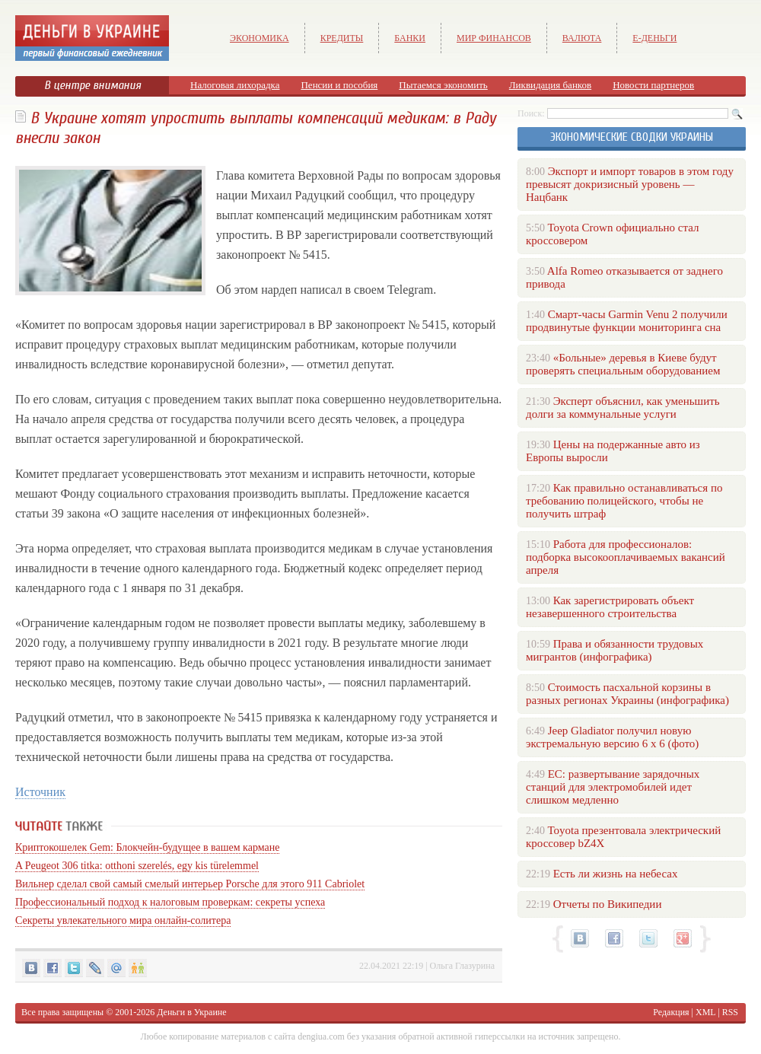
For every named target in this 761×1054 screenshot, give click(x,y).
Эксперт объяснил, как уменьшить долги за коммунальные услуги (623, 407)
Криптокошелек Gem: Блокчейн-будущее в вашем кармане (147, 847)
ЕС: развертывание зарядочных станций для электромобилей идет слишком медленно (612, 787)
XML (705, 1012)
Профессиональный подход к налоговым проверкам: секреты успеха (170, 902)
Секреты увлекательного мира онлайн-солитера (123, 920)
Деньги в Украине (191, 1012)
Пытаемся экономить (443, 85)
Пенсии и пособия (339, 85)
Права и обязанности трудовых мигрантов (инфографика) (614, 650)
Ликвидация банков (550, 85)
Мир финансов (494, 38)
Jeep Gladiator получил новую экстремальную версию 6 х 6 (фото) (612, 737)
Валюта (582, 38)
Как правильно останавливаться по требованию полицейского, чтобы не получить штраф (624, 501)
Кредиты (342, 38)
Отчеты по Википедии (607, 904)
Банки (409, 38)
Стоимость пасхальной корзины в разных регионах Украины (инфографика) (627, 693)
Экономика (259, 38)
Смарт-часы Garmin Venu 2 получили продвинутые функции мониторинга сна (627, 320)
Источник (40, 791)
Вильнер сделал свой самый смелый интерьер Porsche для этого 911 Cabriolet (190, 884)
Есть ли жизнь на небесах (615, 874)
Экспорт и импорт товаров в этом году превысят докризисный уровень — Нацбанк (630, 184)
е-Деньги (654, 38)
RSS (730, 1012)
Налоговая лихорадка (234, 85)
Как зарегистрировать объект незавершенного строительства (610, 606)
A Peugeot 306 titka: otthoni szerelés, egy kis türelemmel (137, 865)
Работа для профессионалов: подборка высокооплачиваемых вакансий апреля (625, 557)
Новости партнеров (653, 85)
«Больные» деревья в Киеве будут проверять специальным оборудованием (623, 364)
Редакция (671, 1012)
